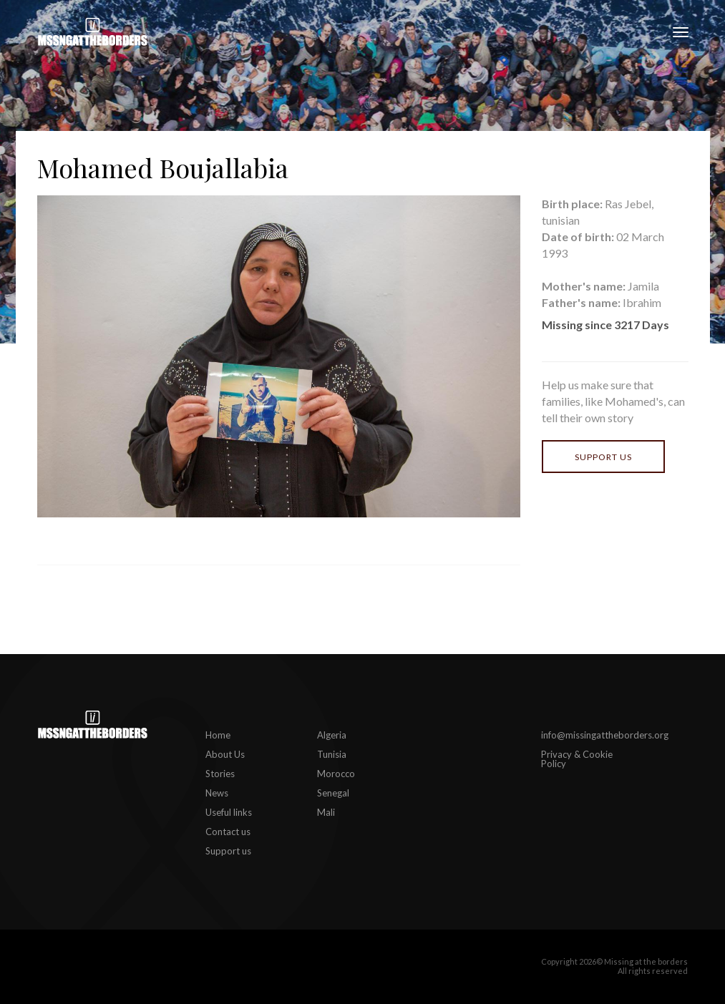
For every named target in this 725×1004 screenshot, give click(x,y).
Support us (603, 457)
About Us (225, 754)
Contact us (227, 831)
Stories (220, 773)
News (216, 793)
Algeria (331, 735)
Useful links (228, 812)
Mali (326, 812)
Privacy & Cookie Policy (577, 759)
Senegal (333, 793)
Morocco (336, 773)
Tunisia (331, 754)
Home (217, 735)
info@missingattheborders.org (604, 735)
